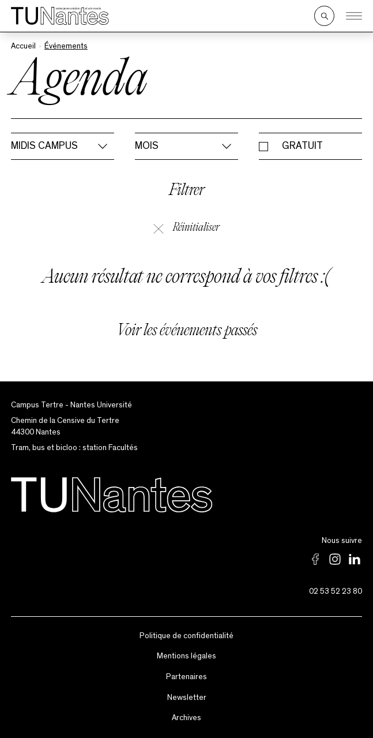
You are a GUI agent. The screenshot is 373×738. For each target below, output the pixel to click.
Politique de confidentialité (186, 636)
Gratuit (302, 146)
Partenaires (186, 677)
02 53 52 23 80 (335, 591)
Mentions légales (186, 656)
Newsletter (186, 698)
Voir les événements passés (186, 331)
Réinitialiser (186, 228)
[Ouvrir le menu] (354, 16)
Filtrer (186, 191)
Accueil (23, 46)
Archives (186, 718)
